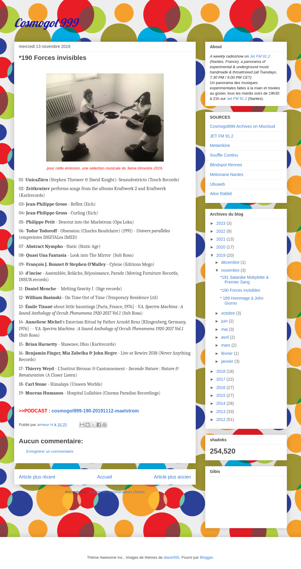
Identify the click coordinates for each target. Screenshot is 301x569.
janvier (227, 361)
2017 (221, 379)
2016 (221, 387)
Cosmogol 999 (46, 22)
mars (226, 345)
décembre (230, 262)
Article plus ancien (172, 476)
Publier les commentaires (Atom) (117, 492)
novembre (230, 270)
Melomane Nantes (226, 174)
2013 (221, 411)
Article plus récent (37, 476)
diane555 (172, 557)
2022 (221, 231)
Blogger (206, 557)
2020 (221, 247)
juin (225, 321)
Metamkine (220, 145)
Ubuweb (217, 184)
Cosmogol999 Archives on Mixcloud (242, 126)
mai (225, 329)
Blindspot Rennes (226, 164)
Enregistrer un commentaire (49, 451)
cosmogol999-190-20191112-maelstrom (95, 410)
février (227, 353)
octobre (228, 313)
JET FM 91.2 (221, 136)
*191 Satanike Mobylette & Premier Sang (244, 280)
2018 (221, 371)
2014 (221, 403)
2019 (221, 255)
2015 (221, 395)
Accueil (104, 476)
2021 (221, 239)
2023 (221, 223)
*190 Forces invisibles (240, 290)
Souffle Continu (224, 155)
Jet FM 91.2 (260, 56)
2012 (221, 419)
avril (225, 337)
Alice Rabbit (221, 193)
